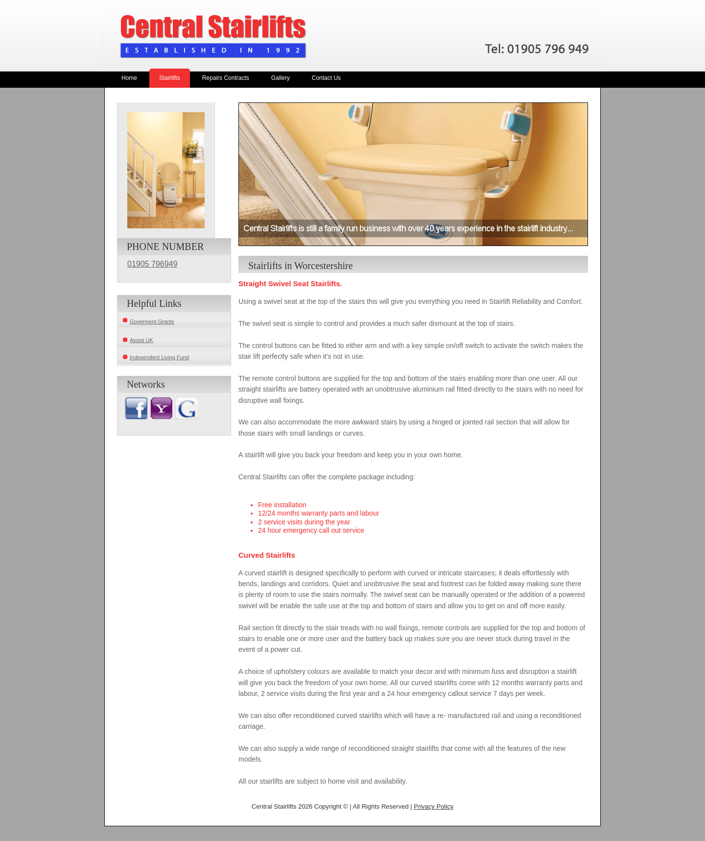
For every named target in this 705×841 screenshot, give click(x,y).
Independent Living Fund (159, 357)
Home (129, 77)
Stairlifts (169, 77)
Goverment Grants (152, 321)
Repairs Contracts (225, 77)
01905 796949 (152, 264)
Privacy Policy (433, 806)
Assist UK (141, 340)
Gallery (280, 77)
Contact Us (326, 77)
